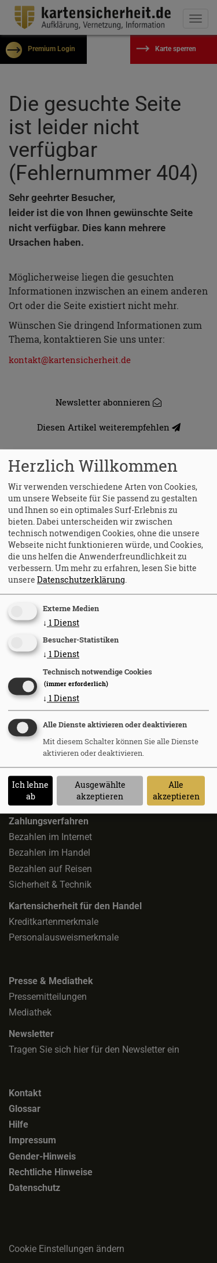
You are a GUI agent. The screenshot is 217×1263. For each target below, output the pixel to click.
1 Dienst (61, 622)
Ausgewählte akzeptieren (100, 790)
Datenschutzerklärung (81, 579)
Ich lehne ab (30, 790)
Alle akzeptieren (176, 790)
